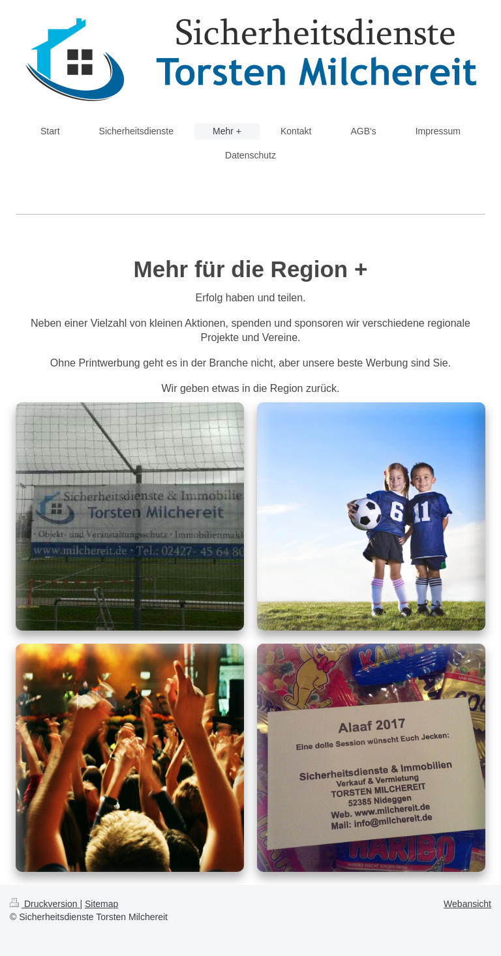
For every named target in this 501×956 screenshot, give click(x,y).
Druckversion (45, 904)
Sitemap (101, 904)
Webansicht (467, 904)
